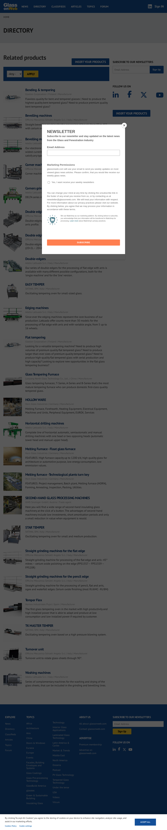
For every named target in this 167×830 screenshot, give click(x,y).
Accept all (145, 822)
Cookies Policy (10, 826)
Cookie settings (25, 826)
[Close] (124, 125)
